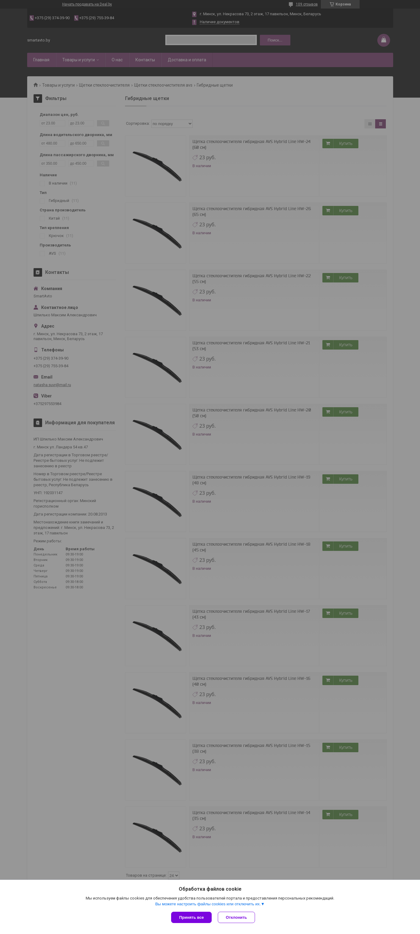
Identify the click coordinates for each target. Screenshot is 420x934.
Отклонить (236, 917)
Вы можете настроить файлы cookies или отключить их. (208, 904)
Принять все (191, 917)
